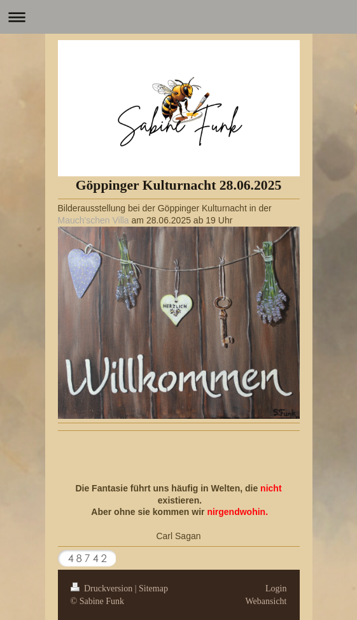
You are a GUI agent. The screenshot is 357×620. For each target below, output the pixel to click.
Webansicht (266, 601)
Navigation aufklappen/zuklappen (178, 17)
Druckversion (103, 588)
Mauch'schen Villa (93, 220)
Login (275, 588)
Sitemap (153, 588)
